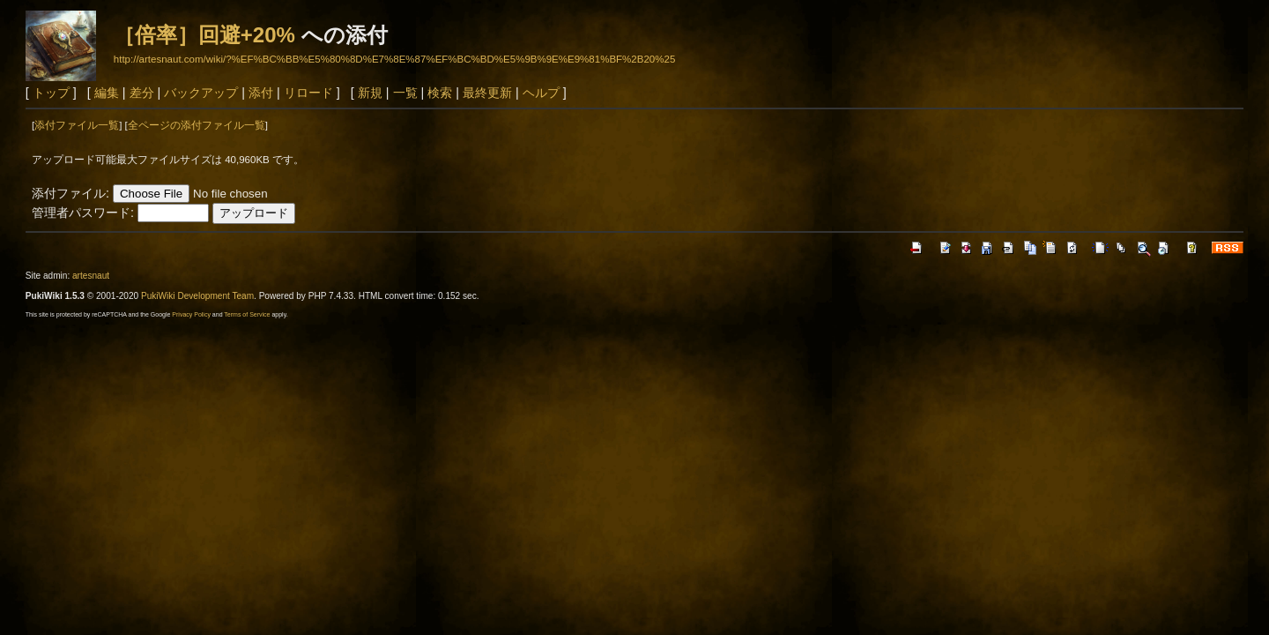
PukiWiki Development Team (197, 296)
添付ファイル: (70, 193)
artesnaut (90, 275)
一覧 (405, 93)
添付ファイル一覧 (76, 125)
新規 (370, 93)
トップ (51, 93)
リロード (308, 93)
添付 (261, 93)
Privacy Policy (191, 314)
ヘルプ (541, 93)
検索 (439, 93)
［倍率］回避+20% (204, 35)
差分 (142, 93)
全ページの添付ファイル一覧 (196, 125)
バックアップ (201, 93)
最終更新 (487, 93)
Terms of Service (247, 314)
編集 (106, 93)
